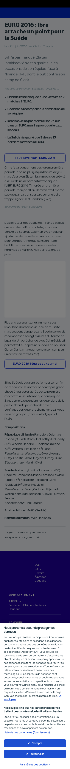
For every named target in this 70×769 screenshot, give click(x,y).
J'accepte (36, 745)
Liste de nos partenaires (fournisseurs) (27, 734)
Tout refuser (36, 756)
